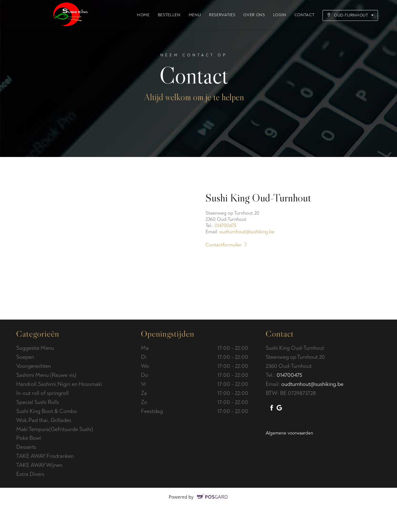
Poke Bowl (28, 438)
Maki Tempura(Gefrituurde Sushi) (54, 429)
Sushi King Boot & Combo (47, 411)
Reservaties (222, 14)
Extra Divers (31, 474)
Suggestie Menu (35, 348)
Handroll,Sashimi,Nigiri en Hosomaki (59, 384)
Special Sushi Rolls (38, 402)
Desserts (26, 447)
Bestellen (169, 14)
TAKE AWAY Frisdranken (45, 456)
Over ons (254, 14)
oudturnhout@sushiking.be (246, 232)
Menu (195, 14)
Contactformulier (228, 245)
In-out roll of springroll (43, 393)
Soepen (25, 357)
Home (143, 14)
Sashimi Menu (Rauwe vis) (47, 375)
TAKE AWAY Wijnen (40, 465)
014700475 (225, 225)
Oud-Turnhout (350, 15)
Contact (304, 14)
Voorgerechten (34, 366)
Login (279, 14)
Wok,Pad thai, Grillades (44, 420)
